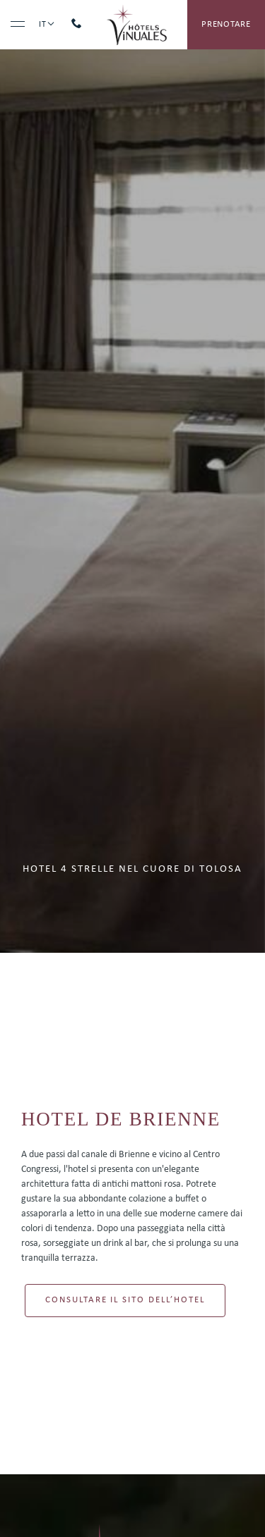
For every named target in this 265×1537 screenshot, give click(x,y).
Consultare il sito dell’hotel (125, 1299)
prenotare (225, 24)
